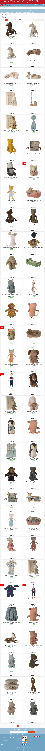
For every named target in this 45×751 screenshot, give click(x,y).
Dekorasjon (25, 10)
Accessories (6, 12)
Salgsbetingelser (12, 737)
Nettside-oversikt (4, 740)
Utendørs (16, 12)
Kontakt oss (3, 737)
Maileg (28, 12)
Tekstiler (37, 10)
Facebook (19, 737)
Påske (11, 12)
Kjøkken (21, 10)
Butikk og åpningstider (3, 743)
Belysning (42, 10)
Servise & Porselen (14, 10)
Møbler (1, 12)
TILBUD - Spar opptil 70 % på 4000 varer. (12, 1)
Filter (7, 19)
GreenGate (24, 12)
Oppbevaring (31, 10)
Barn (20, 12)
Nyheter (2, 10)
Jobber (2, 744)
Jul (8, 10)
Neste (25, 725)
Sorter (33, 19)
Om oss (2, 739)
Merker (32, 12)
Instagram (19, 738)
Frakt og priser (4, 736)
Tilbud (6, 10)
